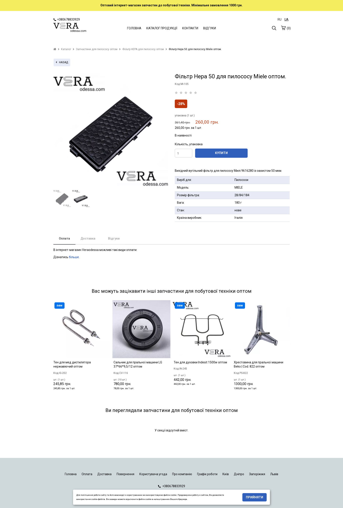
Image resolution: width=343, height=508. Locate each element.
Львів (274, 474)
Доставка (87, 238)
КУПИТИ (221, 153)
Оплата (64, 238)
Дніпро (239, 474)
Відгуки (114, 238)
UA (286, 19)
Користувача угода (153, 474)
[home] (54, 49)
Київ (225, 474)
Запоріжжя (257, 474)
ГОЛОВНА (134, 28)
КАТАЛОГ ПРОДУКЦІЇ (161, 28)
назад (62, 62)
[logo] (69, 28)
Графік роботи (207, 474)
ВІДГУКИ (209, 28)
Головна (71, 474)
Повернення (125, 474)
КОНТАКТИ (190, 28)
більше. (74, 257)
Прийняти (254, 497)
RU (280, 19)
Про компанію (182, 474)
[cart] (283, 28)
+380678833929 (66, 19)
